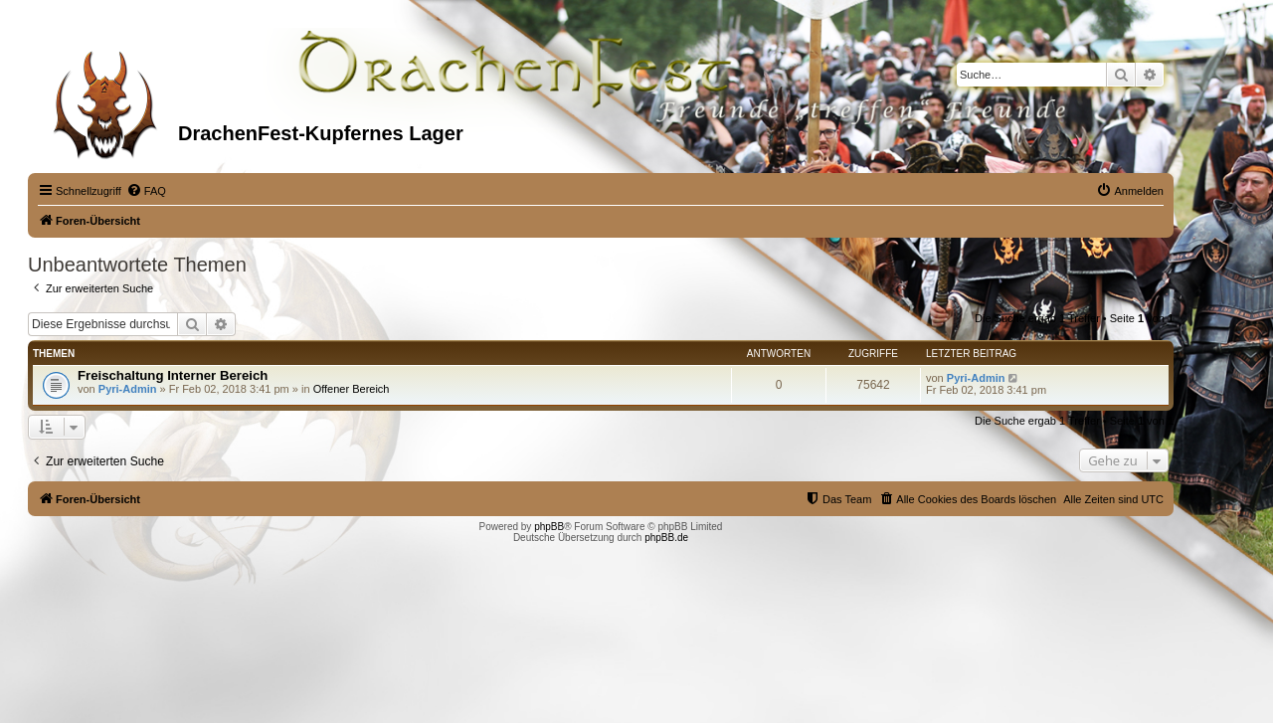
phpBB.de (666, 537)
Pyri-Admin (127, 389)
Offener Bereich (351, 389)
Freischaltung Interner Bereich (173, 375)
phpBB (549, 526)
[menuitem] (146, 191)
